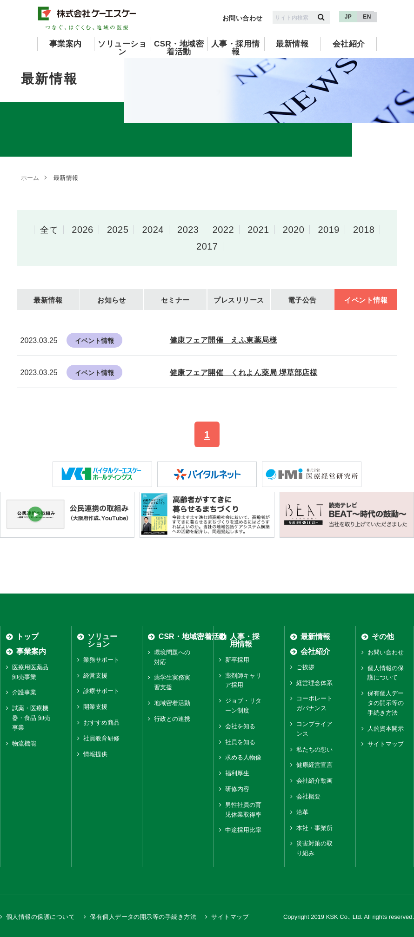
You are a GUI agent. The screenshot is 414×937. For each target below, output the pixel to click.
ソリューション (122, 48)
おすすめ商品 (101, 722)
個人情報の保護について (40, 917)
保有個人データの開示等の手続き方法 (385, 703)
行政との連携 (172, 718)
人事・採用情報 (235, 48)
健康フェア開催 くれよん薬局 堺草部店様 (244, 372)
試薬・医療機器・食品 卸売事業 (31, 718)
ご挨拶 (305, 667)
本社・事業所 (314, 828)
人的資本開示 (385, 728)
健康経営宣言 (314, 765)
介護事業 (24, 692)
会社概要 (308, 796)
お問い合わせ (242, 18)
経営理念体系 (314, 683)
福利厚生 (237, 773)
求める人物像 (243, 757)
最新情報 (292, 44)
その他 (383, 636)
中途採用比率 (243, 830)
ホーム (30, 177)
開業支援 (95, 707)
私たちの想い (314, 749)
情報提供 (95, 754)
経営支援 (95, 675)
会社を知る (240, 726)
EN (367, 16)
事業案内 (65, 44)
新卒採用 (237, 659)
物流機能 (24, 743)
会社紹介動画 (314, 781)
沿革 (302, 812)
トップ (27, 636)
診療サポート (101, 691)
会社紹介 (349, 44)
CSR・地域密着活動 (179, 48)
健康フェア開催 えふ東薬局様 (223, 340)
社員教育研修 (101, 738)
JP (348, 16)
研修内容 (237, 789)
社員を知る (240, 742)
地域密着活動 (172, 703)
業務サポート (101, 659)
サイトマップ (385, 744)
